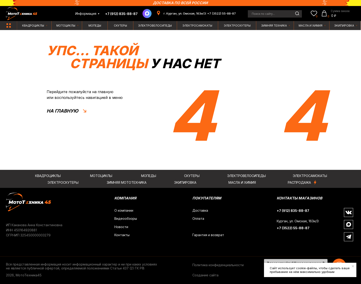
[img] (8, 25)
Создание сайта (205, 275)
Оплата (198, 218)
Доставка (200, 210)
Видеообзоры (125, 218)
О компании (123, 210)
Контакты (122, 235)
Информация (85, 13)
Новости (121, 227)
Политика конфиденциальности (218, 265)
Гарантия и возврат (208, 235)
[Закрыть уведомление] (353, 266)
